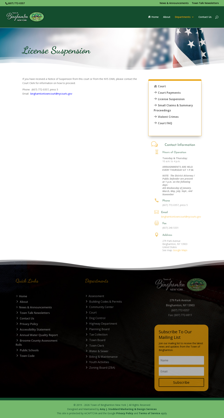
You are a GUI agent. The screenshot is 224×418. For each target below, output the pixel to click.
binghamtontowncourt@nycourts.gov (51, 93)
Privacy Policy (124, 413)
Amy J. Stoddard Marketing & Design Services (128, 409)
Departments (183, 17)
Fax (161, 223)
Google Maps (173, 250)
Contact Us (205, 17)
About (166, 17)
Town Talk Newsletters (205, 3)
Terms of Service (149, 413)
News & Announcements (174, 3)
